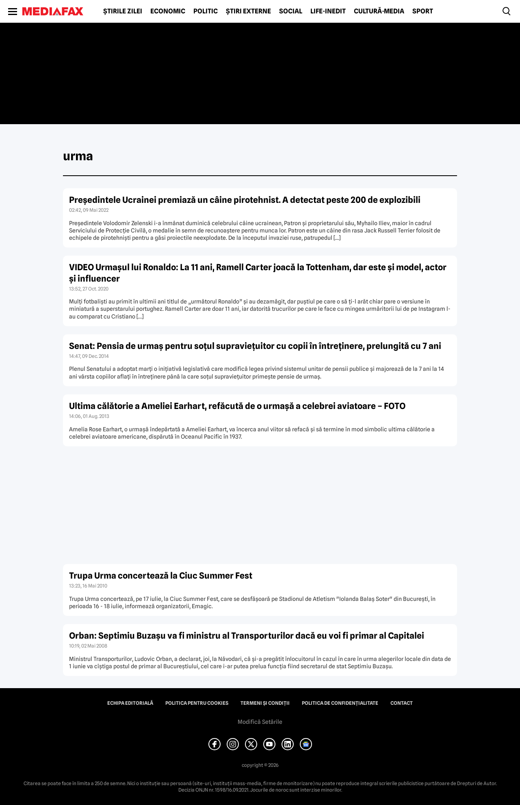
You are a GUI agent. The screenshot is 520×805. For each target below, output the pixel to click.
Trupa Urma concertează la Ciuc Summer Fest (160, 575)
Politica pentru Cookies (196, 703)
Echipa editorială (130, 703)
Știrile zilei (122, 11)
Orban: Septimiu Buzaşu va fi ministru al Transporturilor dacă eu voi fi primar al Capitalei (246, 636)
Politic (205, 11)
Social (290, 11)
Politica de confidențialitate (340, 703)
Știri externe (248, 11)
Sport (422, 11)
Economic (167, 11)
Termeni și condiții (265, 703)
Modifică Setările (260, 722)
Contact (401, 703)
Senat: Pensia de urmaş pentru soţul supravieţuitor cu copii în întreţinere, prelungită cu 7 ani (255, 346)
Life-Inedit (328, 11)
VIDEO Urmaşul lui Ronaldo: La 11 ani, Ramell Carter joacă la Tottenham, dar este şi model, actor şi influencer (257, 272)
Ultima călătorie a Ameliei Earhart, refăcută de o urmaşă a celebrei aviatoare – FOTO (237, 406)
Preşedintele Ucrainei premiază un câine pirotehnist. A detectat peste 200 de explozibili (244, 200)
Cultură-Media (379, 11)
